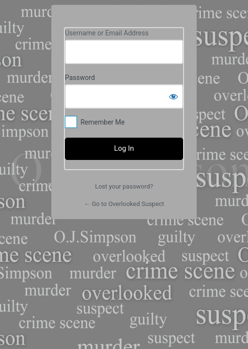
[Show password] (173, 96)
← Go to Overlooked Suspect (124, 203)
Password (80, 77)
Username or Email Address (107, 33)
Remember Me (102, 122)
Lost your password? (124, 186)
